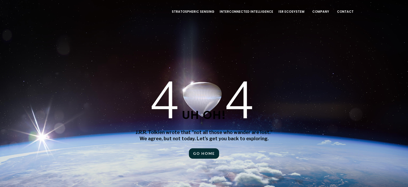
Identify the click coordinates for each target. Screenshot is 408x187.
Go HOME (204, 153)
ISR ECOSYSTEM (291, 11)
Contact (345, 11)
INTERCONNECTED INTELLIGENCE (246, 11)
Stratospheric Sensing (193, 11)
